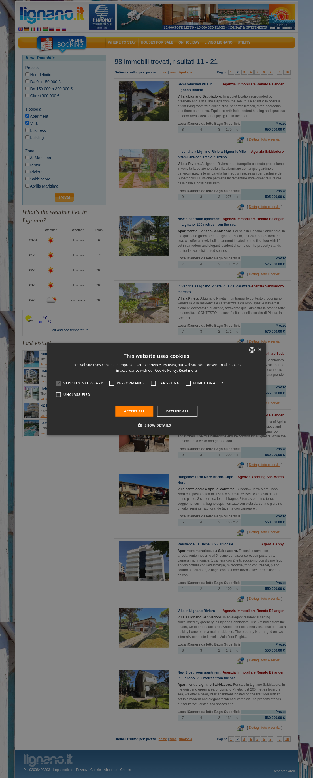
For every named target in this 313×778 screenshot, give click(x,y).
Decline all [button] (177, 411)
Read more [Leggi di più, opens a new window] (188, 370)
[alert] (156, 389)
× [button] (259, 349)
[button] (156, 425)
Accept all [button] (134, 411)
